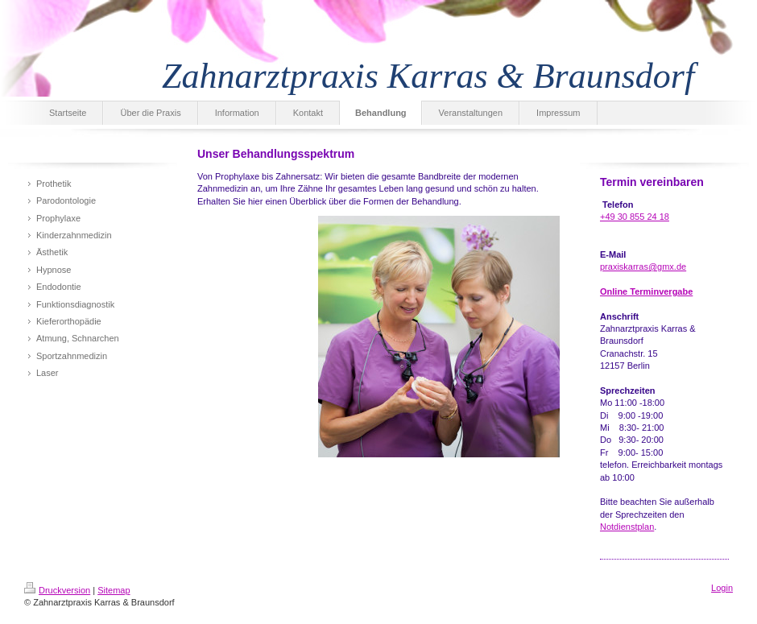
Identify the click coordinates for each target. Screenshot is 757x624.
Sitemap (113, 590)
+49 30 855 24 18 (634, 216)
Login (722, 588)
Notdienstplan (627, 526)
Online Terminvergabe (646, 291)
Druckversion (57, 590)
